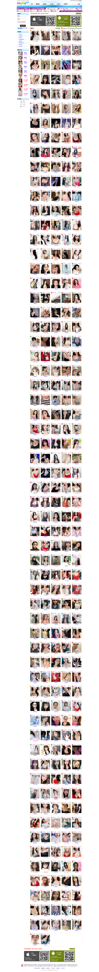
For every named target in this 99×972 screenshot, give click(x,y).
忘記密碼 (25, 28)
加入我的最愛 (79, 0)
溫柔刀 (25, 67)
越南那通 (25, 85)
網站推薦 (20, 41)
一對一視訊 (66, 274)
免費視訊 (35, 55)
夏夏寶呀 (25, 72)
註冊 (23, 28)
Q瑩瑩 (25, 90)
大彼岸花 (25, 76)
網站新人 (20, 37)
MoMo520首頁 (73, 0)
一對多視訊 (56, 245)
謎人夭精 (25, 54)
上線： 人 (22, 101)
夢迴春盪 (25, 63)
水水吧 (25, 81)
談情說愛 (20, 44)
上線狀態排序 (21, 39)
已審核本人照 (21, 42)
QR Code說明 (78, 13)
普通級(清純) (79, 28)
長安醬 (25, 58)
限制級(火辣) (65, 28)
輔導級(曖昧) (72, 28)
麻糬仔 (25, 94)
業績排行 (20, 34)
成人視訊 (20, 46)
